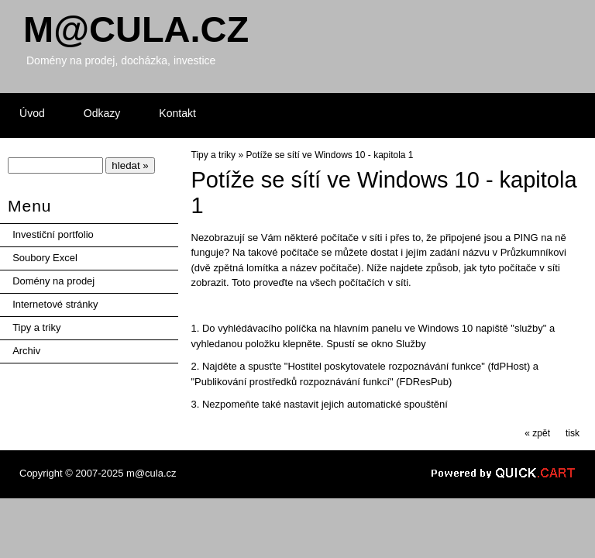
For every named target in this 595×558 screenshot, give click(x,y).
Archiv (26, 350)
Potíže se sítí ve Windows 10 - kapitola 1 (329, 155)
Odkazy (102, 113)
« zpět (537, 433)
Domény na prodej (53, 281)
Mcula (136, 29)
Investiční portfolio (53, 234)
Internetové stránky (55, 304)
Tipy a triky (36, 327)
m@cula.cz (151, 473)
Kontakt (177, 113)
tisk (573, 433)
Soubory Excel (44, 258)
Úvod (32, 113)
